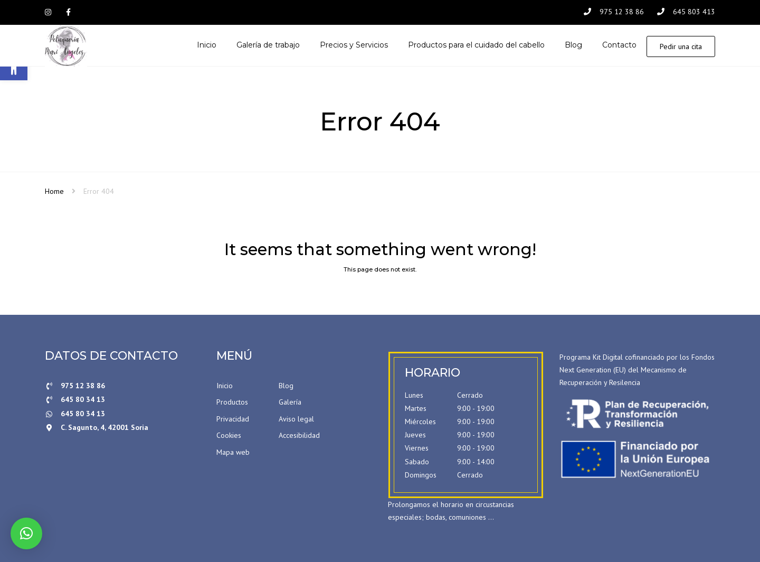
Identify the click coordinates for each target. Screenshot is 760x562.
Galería (290, 402)
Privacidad (232, 419)
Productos (232, 402)
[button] (26, 533)
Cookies (228, 436)
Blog (286, 385)
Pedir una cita (681, 46)
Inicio (224, 385)
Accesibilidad (299, 436)
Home (54, 191)
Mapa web (233, 452)
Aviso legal (296, 419)
